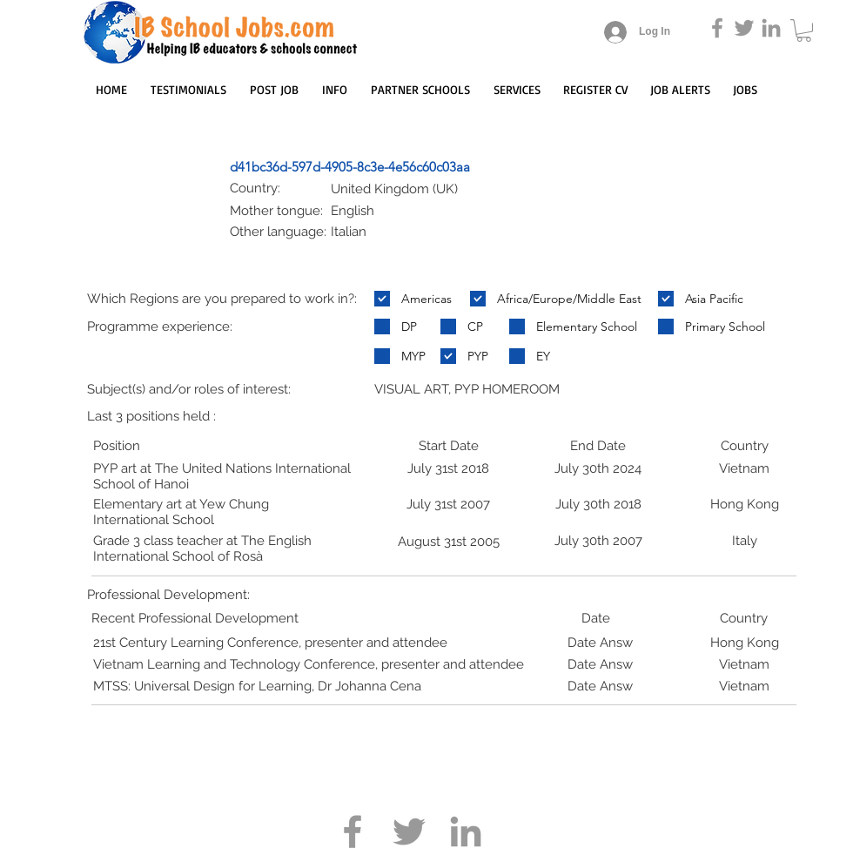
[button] (803, 30)
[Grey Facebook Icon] (717, 28)
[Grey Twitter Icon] (744, 28)
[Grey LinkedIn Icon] (771, 28)
